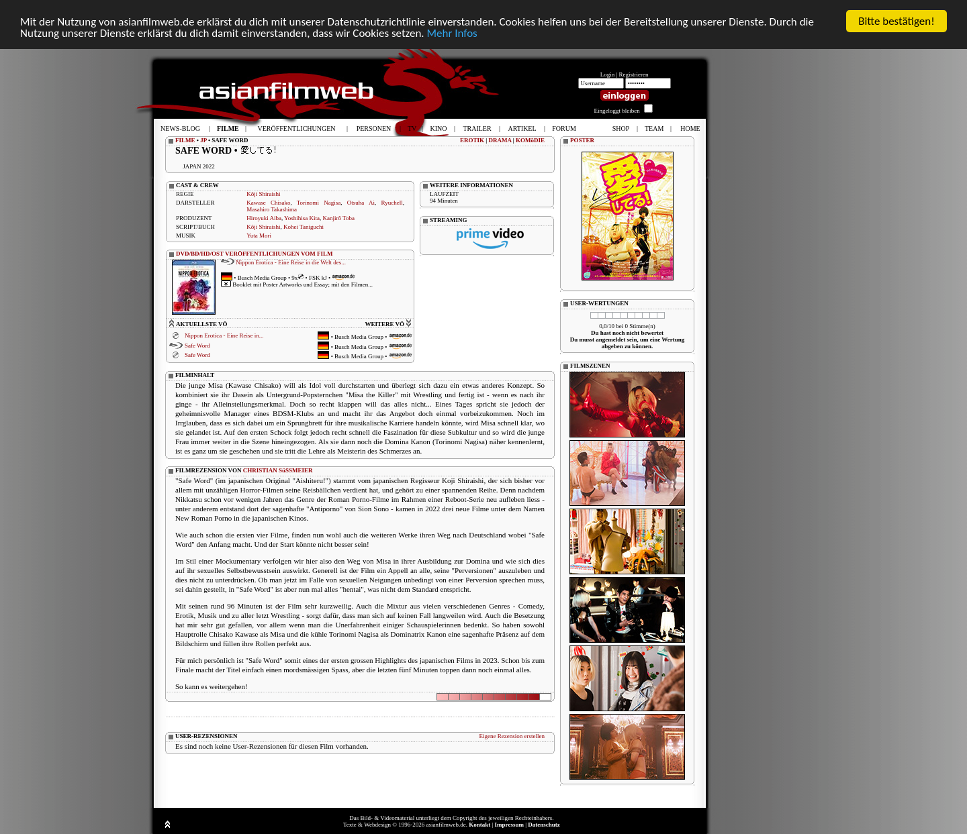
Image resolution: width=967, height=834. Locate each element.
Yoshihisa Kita (302, 218)
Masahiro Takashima (271, 209)
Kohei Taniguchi (303, 226)
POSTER (582, 140)
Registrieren (634, 74)
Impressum (509, 824)
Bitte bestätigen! (896, 21)
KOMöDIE (530, 140)
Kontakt (479, 824)
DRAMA (500, 140)
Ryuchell (392, 202)
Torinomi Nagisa (319, 202)
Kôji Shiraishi (263, 194)
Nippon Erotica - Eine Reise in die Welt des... (291, 261)
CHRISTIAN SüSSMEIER (278, 469)
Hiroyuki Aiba (263, 218)
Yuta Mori (258, 235)
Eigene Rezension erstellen (512, 735)
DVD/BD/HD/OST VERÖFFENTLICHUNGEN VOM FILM (254, 253)
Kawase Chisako (268, 202)
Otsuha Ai (361, 202)
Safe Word (197, 345)
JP (203, 140)
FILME (185, 140)
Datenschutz (544, 824)
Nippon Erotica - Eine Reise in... (224, 335)
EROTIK (472, 140)
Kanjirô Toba (338, 218)
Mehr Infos (451, 32)
